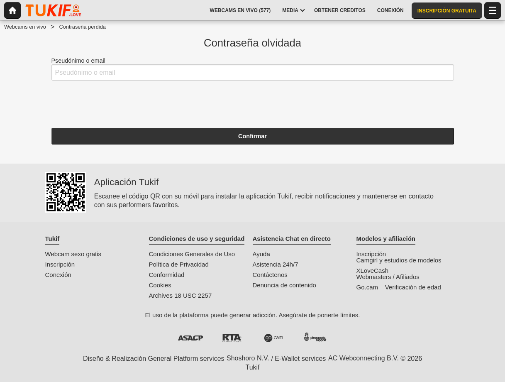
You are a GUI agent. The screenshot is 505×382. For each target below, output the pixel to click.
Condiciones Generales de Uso (192, 253)
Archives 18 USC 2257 (180, 295)
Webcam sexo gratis (73, 253)
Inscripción (60, 264)
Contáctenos (270, 274)
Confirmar (252, 136)
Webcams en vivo (25, 27)
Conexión (58, 274)
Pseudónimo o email (252, 69)
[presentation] (114, 103)
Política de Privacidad (179, 264)
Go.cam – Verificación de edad (398, 287)
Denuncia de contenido (284, 285)
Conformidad (167, 274)
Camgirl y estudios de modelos (399, 260)
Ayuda (261, 253)
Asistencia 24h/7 (275, 264)
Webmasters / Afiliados (388, 276)
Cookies (160, 285)
